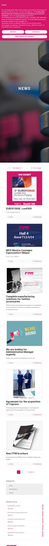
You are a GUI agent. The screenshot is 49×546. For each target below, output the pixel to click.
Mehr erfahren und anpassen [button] (24, 36)
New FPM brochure (17, 453)
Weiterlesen (38, 217)
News (11, 217)
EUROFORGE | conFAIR (19, 208)
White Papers (13, 489)
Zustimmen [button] (36, 32)
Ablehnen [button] (13, 32)
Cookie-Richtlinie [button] (21, 15)
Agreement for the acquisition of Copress (23, 403)
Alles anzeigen (36, 168)
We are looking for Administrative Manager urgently (20, 352)
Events (11, 493)
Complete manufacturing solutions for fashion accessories (20, 299)
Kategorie (18, 168)
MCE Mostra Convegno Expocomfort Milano (19, 251)
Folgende (31, 472)
